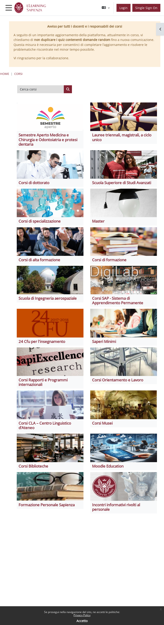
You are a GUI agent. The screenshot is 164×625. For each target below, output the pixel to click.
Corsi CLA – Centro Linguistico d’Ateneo (45, 425)
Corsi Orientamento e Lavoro (117, 380)
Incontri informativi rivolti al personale (116, 507)
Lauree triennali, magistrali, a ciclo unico (121, 137)
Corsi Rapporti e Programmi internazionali (43, 382)
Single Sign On (146, 8)
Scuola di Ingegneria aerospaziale (48, 298)
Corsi (18, 74)
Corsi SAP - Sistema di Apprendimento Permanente (117, 300)
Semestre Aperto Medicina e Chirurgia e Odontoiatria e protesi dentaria (48, 139)
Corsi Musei (102, 423)
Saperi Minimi (104, 341)
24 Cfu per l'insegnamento (42, 341)
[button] (106, 8)
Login (123, 8)
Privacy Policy (82, 615)
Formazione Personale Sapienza (47, 504)
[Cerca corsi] (40, 89)
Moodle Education (108, 466)
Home (4, 74)
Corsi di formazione (109, 259)
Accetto (82, 621)
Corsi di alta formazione (39, 259)
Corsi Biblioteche (33, 466)
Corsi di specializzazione (40, 221)
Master (98, 221)
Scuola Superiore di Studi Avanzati (121, 182)
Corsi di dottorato (34, 182)
